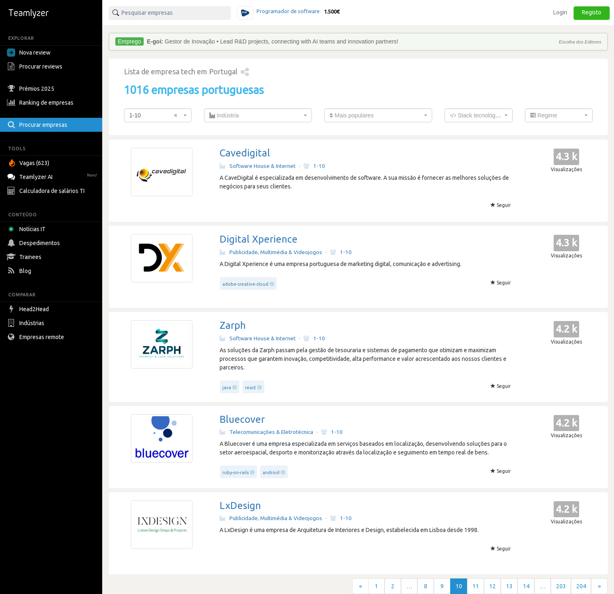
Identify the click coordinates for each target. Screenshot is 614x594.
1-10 (314, 166)
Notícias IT (28, 229)
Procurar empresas (38, 125)
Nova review (28, 52)
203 (561, 586)
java (226, 387)
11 (475, 586)
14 (526, 586)
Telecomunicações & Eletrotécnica (266, 432)
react (250, 387)
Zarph (233, 325)
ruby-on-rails (235, 472)
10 (459, 586)
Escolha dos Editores (580, 41)
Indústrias (26, 323)
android (271, 472)
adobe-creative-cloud (245, 284)
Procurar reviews (35, 66)
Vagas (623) (29, 163)
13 (509, 586)
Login (560, 12)
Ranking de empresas (41, 102)
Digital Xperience (259, 239)
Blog (20, 271)
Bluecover (242, 419)
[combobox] (158, 115)
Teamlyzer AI (53, 176)
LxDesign (240, 505)
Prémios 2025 (31, 88)
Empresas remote (36, 337)
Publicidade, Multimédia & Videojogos (271, 252)
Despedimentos (34, 243)
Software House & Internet (258, 166)
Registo (591, 12)
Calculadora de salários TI (47, 191)
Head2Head (29, 309)
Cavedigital (245, 152)
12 (492, 586)
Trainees (25, 257)
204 (581, 586)
